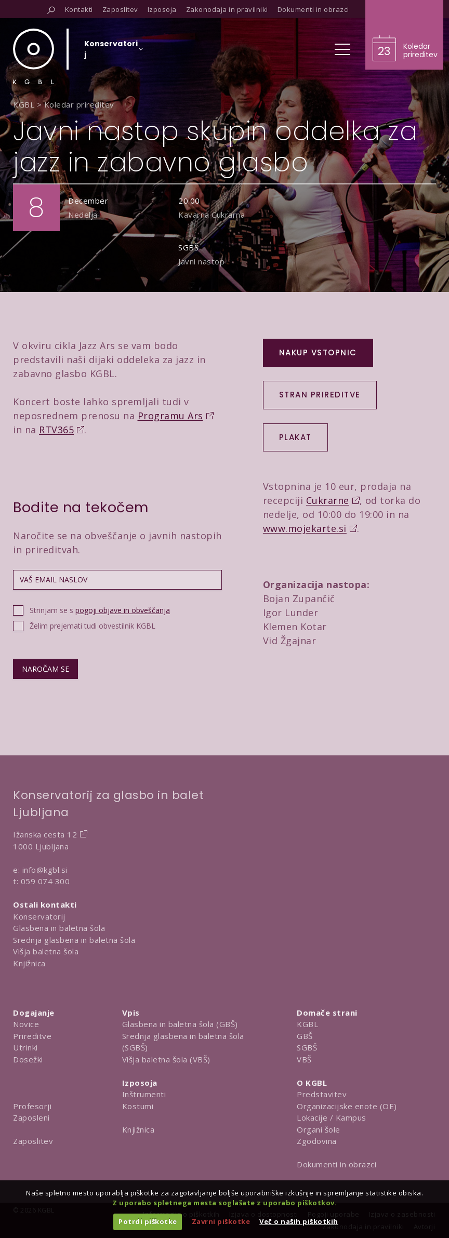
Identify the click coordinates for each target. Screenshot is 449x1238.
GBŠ (305, 1036)
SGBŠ (307, 1047)
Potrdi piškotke (147, 1221)
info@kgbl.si (45, 869)
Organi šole (318, 1129)
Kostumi (138, 1106)
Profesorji (32, 1106)
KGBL (307, 1024)
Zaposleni (31, 1117)
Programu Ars (170, 415)
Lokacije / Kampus (331, 1117)
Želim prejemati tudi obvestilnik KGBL (92, 626)
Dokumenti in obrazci (336, 1164)
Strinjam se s (100, 610)
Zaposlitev (33, 1141)
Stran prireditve (320, 394)
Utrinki (25, 1047)
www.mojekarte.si (305, 528)
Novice (26, 1024)
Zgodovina (317, 1141)
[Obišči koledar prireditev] (404, 35)
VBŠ (304, 1059)
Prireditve (32, 1036)
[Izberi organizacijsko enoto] (111, 52)
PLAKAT (295, 437)
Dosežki (28, 1059)
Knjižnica (29, 963)
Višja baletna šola (45, 951)
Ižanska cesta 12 (45, 834)
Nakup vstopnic (318, 352)
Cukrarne (327, 500)
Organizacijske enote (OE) (347, 1106)
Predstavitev (322, 1094)
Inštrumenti (144, 1094)
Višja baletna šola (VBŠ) (166, 1059)
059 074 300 (45, 881)
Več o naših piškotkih (298, 1221)
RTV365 (56, 429)
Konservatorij (39, 916)
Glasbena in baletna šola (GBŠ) (180, 1024)
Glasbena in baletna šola (59, 928)
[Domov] (33, 56)
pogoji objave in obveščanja (122, 610)
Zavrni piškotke (221, 1221)
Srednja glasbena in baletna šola (74, 940)
